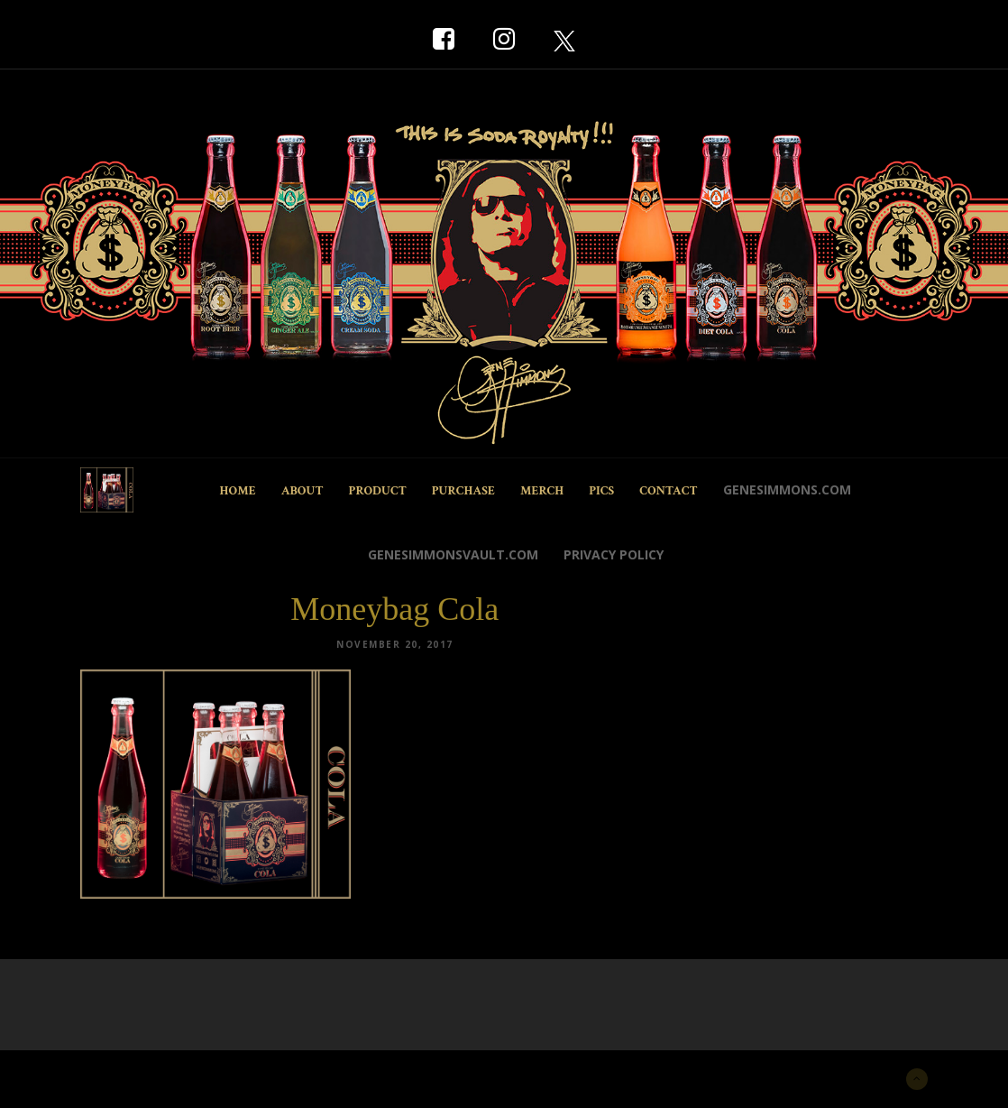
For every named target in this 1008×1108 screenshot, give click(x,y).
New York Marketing (167, 1077)
